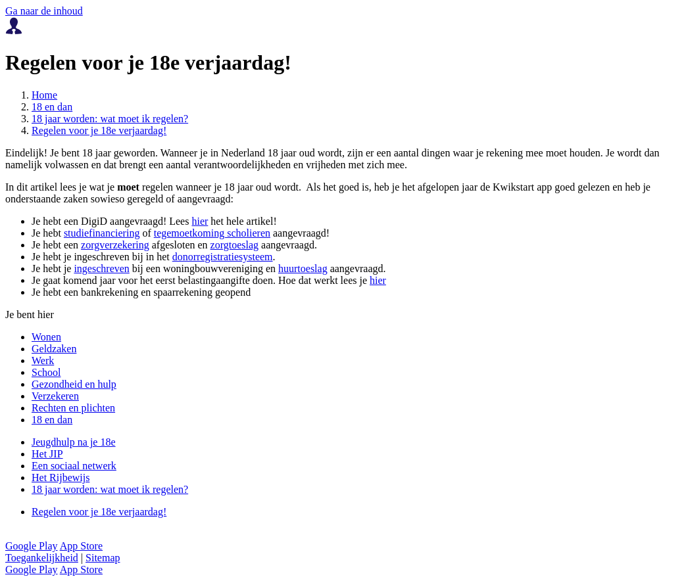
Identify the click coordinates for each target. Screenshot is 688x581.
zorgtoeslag (234, 244)
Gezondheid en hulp (74, 384)
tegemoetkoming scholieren (212, 233)
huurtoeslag (303, 268)
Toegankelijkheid (41, 557)
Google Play (31, 545)
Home (44, 95)
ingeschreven (101, 268)
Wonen (46, 336)
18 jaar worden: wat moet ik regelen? (110, 118)
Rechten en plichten (73, 407)
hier (199, 221)
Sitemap (103, 557)
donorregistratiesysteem (222, 256)
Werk (43, 360)
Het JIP (47, 453)
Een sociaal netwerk (74, 465)
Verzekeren (55, 396)
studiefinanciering (102, 233)
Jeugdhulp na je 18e (74, 442)
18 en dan (52, 106)
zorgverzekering (115, 244)
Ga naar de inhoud (44, 10)
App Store (81, 545)
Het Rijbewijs (60, 477)
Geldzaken (54, 348)
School (46, 372)
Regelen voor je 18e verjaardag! (99, 130)
